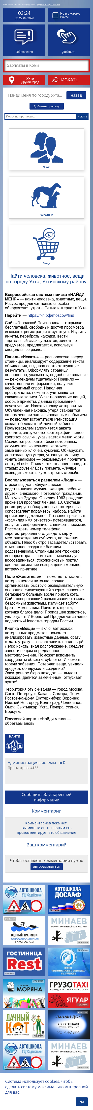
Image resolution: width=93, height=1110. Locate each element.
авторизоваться (46, 866)
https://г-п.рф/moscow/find (51, 315)
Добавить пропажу (47, 106)
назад (76, 95)
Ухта (30, 78)
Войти (64, 17)
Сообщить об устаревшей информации (46, 797)
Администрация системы (48, 4)
